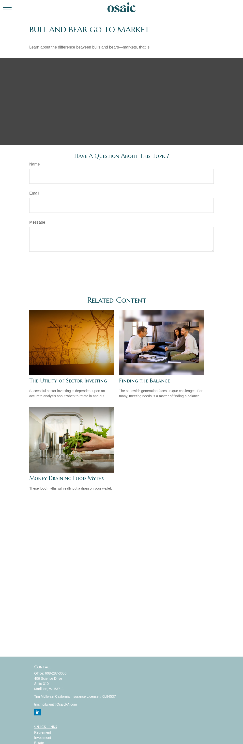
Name (34, 164)
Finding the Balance (144, 380)
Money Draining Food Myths (66, 478)
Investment (42, 738)
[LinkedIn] (37, 712)
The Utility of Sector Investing (68, 380)
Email (34, 193)
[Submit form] (42, 266)
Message (37, 222)
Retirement (42, 732)
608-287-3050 (55, 673)
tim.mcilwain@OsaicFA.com (55, 704)
